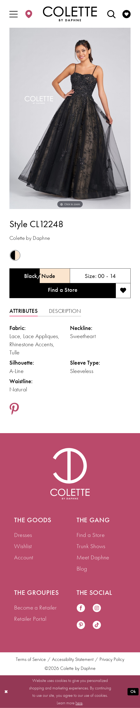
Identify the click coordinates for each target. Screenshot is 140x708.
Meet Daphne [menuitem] (93, 557)
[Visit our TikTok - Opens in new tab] (97, 625)
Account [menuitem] (23, 557)
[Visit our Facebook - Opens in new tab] (81, 608)
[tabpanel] (70, 118)
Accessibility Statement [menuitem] (73, 659)
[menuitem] (13, 13)
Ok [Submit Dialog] (133, 691)
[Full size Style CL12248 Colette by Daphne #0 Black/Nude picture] (70, 118)
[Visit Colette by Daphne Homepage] (70, 474)
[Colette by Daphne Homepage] (70, 14)
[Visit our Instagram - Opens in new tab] (97, 608)
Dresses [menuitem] (23, 535)
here (79, 703)
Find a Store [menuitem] (91, 535)
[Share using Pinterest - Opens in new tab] (14, 409)
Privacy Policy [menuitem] (111, 659)
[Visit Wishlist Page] (126, 13)
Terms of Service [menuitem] (31, 659)
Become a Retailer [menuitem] (35, 607)
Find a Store (63, 290)
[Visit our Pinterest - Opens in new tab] (81, 625)
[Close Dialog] (6, 691)
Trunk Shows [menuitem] (91, 546)
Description (65, 310)
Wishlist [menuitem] (23, 546)
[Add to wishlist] (123, 290)
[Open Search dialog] (111, 13)
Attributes (23, 310)
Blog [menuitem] (82, 568)
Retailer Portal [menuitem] (30, 619)
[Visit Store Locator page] (29, 13)
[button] (13, 13)
